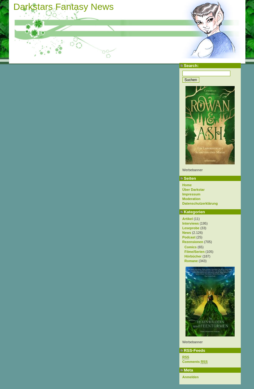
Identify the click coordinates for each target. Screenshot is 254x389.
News (186, 232)
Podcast (189, 237)
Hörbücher (193, 256)
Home (187, 185)
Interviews (190, 223)
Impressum (191, 194)
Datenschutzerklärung (200, 203)
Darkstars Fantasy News (64, 7)
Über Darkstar (193, 189)
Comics (191, 247)
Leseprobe (191, 228)
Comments (195, 362)
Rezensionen (192, 242)
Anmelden (190, 377)
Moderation (191, 199)
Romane (191, 261)
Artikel (187, 219)
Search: (191, 65)
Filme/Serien (195, 251)
